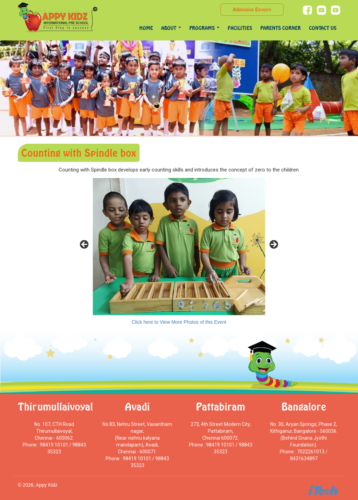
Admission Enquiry (252, 9)
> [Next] (273, 245)
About (171, 28)
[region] (179, 246)
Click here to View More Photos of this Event (179, 322)
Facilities (240, 28)
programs (204, 28)
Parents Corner (280, 28)
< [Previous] (85, 245)
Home (146, 28)
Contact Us (322, 28)
